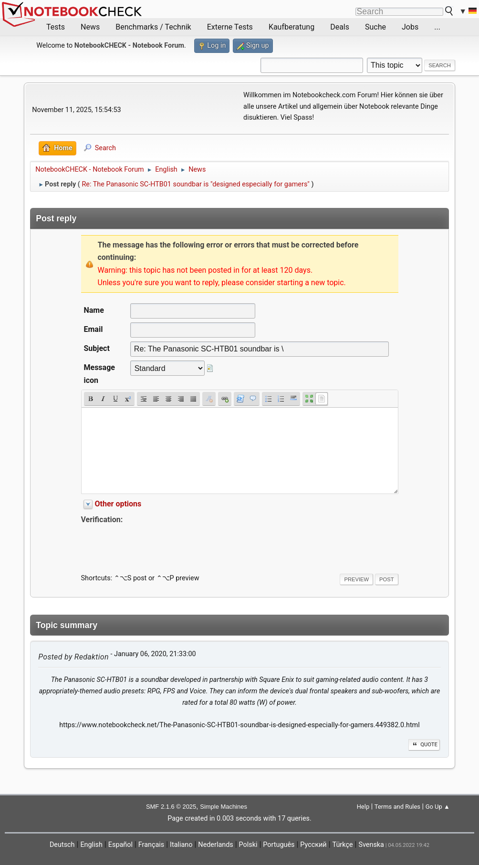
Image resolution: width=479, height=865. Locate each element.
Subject (97, 348)
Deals (339, 26)
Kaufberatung (291, 26)
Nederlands (215, 845)
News (90, 26)
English (91, 845)
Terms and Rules (397, 806)
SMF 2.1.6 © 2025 (171, 806)
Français (151, 845)
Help (363, 806)
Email (93, 329)
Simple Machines (223, 806)
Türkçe (343, 845)
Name (94, 310)
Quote (424, 744)
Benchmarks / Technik (153, 26)
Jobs (410, 26)
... (437, 26)
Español (120, 845)
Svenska (371, 845)
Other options (118, 503)
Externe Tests (230, 26)
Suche (375, 26)
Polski (248, 845)
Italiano (181, 845)
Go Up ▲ (438, 806)
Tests (55, 26)
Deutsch (62, 845)
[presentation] (153, 544)
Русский (313, 845)
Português (278, 845)
